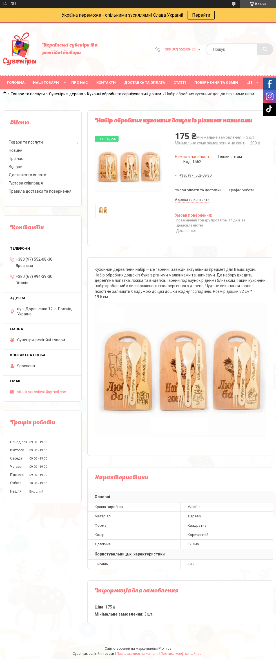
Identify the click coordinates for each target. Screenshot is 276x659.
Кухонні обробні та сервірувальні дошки (124, 94)
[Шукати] (265, 49)
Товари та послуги (28, 94)
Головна (16, 82)
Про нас (79, 82)
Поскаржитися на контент (137, 654)
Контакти (106, 82)
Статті (179, 82)
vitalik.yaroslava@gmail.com (42, 392)
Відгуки (16, 166)
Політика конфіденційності (182, 654)
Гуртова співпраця (26, 183)
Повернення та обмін (216, 82)
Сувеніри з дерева (66, 94)
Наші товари (46, 82)
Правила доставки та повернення (40, 191)
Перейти (201, 15)
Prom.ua (165, 649)
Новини (16, 150)
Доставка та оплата (144, 82)
